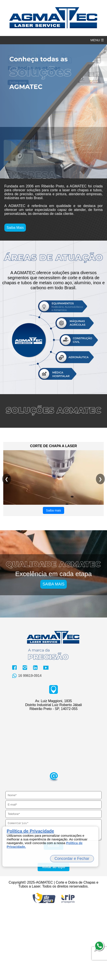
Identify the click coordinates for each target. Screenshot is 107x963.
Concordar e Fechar (72, 858)
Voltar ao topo (53, 922)
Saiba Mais (15, 279)
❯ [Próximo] (100, 530)
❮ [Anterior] (6, 530)
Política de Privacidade (30, 831)
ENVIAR (53, 900)
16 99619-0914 (26, 727)
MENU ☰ (97, 40)
